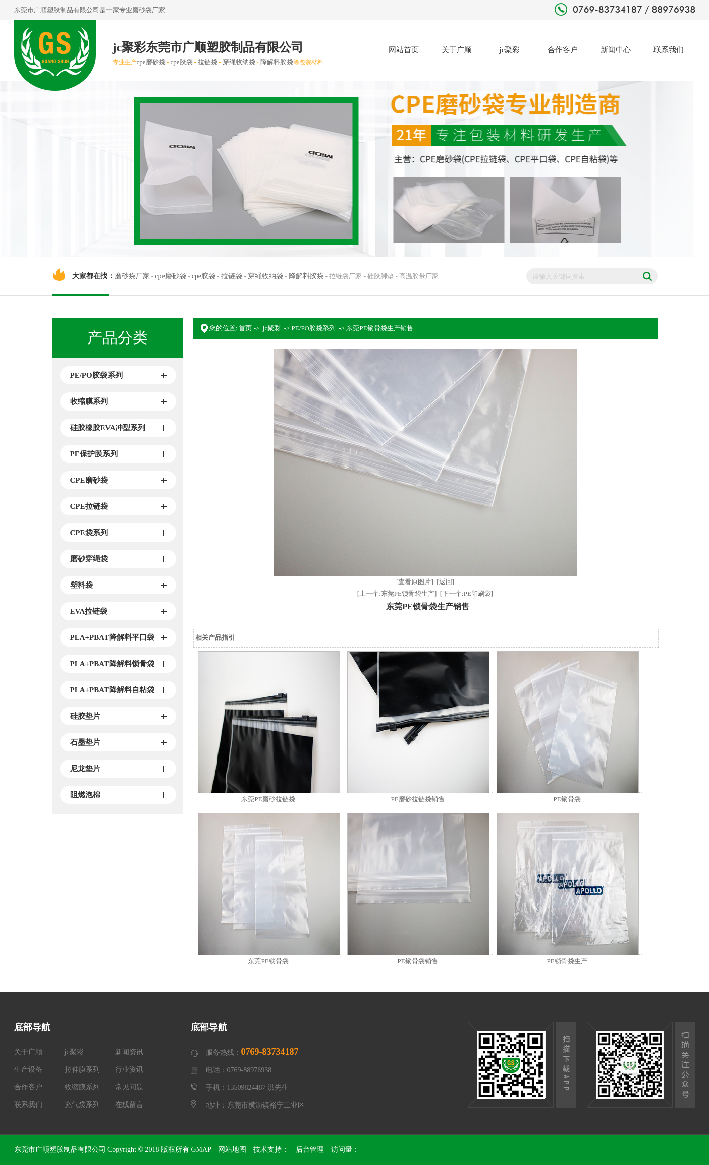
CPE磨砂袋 (89, 480)
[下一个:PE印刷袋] (466, 593)
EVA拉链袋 (89, 611)
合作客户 (563, 50)
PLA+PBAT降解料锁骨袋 (112, 664)
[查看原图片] (414, 582)
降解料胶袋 (276, 62)
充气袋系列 (82, 1105)
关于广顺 (457, 50)
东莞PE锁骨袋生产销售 (379, 328)
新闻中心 (616, 50)
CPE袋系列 (89, 533)
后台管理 (310, 1149)
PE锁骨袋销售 (417, 961)
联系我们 (668, 50)
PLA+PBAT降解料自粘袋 (112, 690)
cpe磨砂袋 (151, 62)
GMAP (201, 1149)
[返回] (445, 582)
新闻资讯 (129, 1052)
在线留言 (129, 1105)
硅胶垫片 (85, 716)
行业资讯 (129, 1069)
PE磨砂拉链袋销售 (417, 799)
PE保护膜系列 (94, 454)
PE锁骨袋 (566, 799)
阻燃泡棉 (85, 795)
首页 (245, 328)
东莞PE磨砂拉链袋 (268, 799)
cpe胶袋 (182, 62)
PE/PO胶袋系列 (96, 375)
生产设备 (28, 1069)
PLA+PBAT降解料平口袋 (112, 637)
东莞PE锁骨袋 (268, 961)
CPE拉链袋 (89, 506)
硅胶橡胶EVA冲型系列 (108, 428)
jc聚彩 (510, 50)
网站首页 (404, 50)
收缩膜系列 (89, 401)
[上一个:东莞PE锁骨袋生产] (397, 593)
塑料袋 (81, 585)
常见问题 (129, 1087)
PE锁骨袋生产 (567, 961)
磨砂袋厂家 (148, 10)
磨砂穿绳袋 (89, 559)
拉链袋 (207, 62)
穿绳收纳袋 (239, 62)
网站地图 (232, 1149)
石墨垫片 (85, 742)
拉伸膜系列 (82, 1069)
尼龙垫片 (85, 769)
